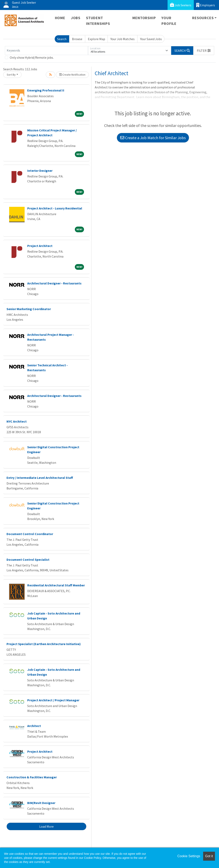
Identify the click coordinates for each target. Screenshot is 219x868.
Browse (77, 39)
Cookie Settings (188, 856)
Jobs (75, 17)
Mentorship (144, 17)
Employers (205, 5)
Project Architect (39, 246)
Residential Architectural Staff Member (56, 585)
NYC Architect (17, 421)
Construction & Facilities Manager (32, 777)
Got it (209, 856)
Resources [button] (203, 17)
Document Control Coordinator (30, 534)
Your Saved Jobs (151, 39)
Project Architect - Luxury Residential (54, 208)
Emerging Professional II (45, 90)
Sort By (11, 74)
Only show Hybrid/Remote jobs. (32, 57)
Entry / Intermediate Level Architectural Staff (40, 478)
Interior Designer (39, 171)
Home (60, 17)
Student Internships (98, 20)
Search (61, 39)
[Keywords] (46, 50)
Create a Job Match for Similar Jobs (153, 137)
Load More (46, 826)
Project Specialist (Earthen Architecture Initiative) (44, 644)
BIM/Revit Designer (41, 803)
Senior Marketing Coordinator (29, 309)
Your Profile (169, 20)
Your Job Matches (122, 39)
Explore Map (96, 39)
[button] (203, 50)
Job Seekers (180, 5)
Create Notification (72, 74)
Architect (34, 726)
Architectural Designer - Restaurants (54, 283)
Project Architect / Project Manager (53, 700)
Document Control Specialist (28, 559)
